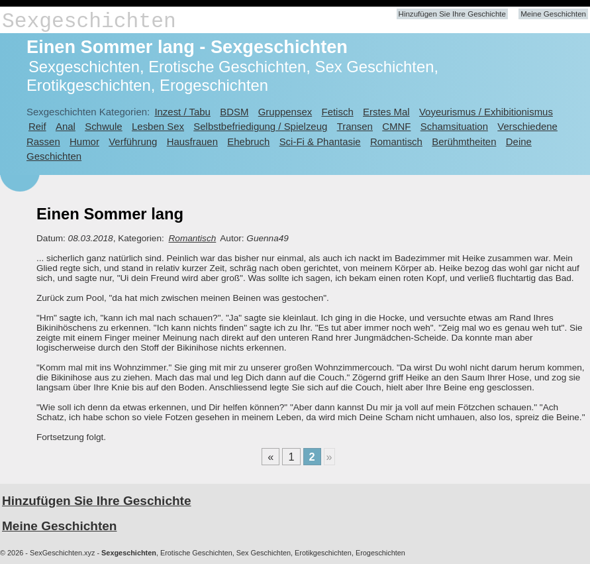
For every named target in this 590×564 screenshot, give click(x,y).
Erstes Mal (386, 111)
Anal (65, 126)
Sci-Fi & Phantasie (320, 141)
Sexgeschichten (89, 21)
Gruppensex (285, 111)
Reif (37, 126)
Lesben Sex (158, 126)
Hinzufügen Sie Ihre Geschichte (452, 14)
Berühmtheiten (464, 141)
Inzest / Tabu (182, 111)
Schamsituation (454, 126)
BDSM (234, 111)
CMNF (396, 126)
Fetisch (338, 111)
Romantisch (396, 141)
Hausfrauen (192, 141)
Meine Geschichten (553, 14)
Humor (84, 141)
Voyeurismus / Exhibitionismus (486, 111)
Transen (355, 126)
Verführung (133, 141)
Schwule (104, 126)
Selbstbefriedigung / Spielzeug (260, 126)
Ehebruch (248, 141)
